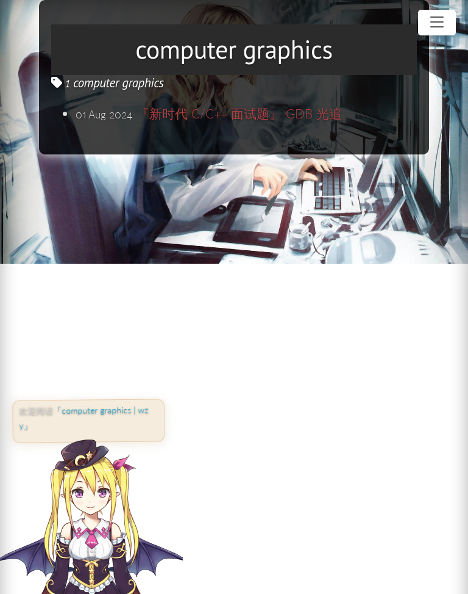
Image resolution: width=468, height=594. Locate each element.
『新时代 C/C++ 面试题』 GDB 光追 (239, 113)
